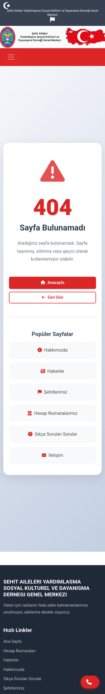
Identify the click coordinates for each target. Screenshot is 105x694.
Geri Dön (52, 297)
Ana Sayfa (12, 641)
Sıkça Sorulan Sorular (52, 434)
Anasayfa (52, 282)
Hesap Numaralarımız (52, 413)
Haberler (52, 371)
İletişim (52, 455)
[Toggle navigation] (11, 57)
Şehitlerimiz (52, 392)
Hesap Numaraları (19, 651)
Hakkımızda (53, 350)
